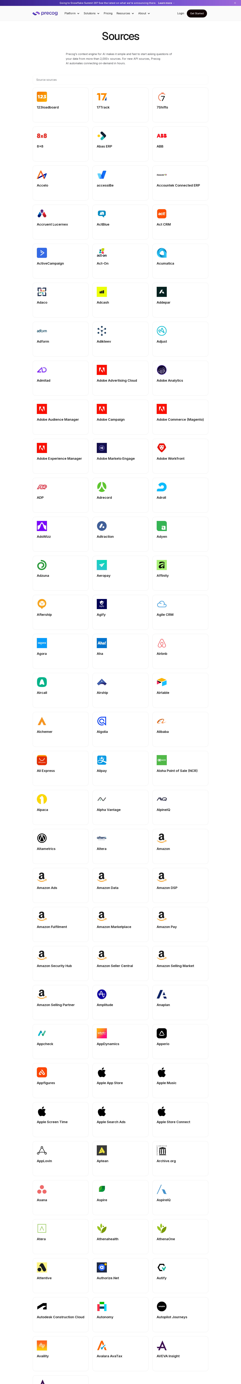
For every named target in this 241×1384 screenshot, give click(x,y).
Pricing (108, 13)
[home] (47, 13)
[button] (72, 13)
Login (180, 13)
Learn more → (166, 3)
